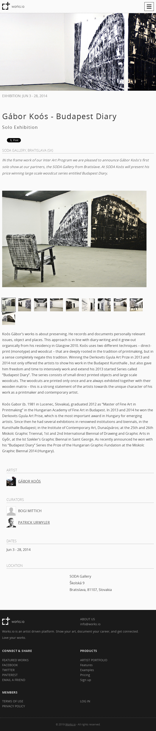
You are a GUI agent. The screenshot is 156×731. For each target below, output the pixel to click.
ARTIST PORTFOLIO (93, 660)
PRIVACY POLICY (13, 706)
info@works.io (90, 624)
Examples (87, 670)
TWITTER (8, 670)
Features (86, 665)
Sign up (85, 680)
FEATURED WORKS (15, 660)
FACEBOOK (10, 665)
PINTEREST (10, 675)
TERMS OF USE (12, 701)
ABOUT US (87, 619)
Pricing (85, 675)
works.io (18, 6)
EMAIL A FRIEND (13, 680)
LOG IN (85, 701)
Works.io (70, 724)
